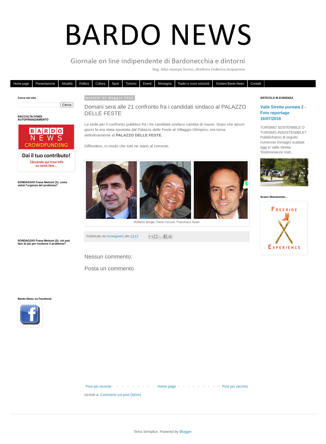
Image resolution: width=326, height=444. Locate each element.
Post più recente (98, 386)
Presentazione (45, 83)
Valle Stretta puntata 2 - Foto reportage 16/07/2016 (283, 113)
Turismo (131, 83)
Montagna (164, 83)
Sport (115, 83)
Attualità (67, 83)
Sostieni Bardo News (230, 83)
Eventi (147, 83)
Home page (21, 83)
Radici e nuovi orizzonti (193, 83)
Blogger (185, 432)
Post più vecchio (235, 386)
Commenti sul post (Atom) (120, 395)
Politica (84, 83)
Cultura (100, 83)
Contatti (256, 83)
